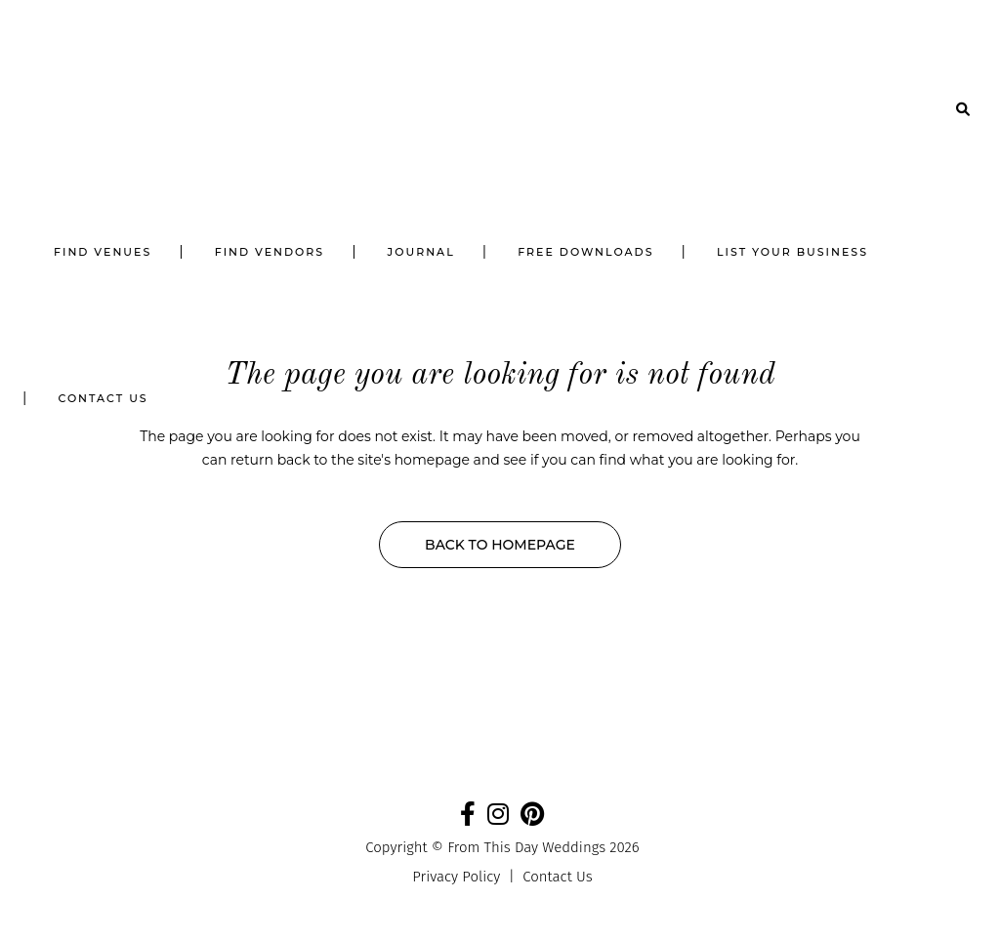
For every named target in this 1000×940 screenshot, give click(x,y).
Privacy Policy (456, 876)
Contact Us (557, 876)
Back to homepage (500, 544)
